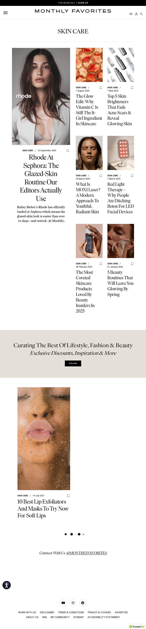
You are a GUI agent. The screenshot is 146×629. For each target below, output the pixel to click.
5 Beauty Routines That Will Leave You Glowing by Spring (120, 283)
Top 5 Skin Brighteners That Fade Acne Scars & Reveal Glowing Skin (119, 109)
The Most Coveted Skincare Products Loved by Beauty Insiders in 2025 (85, 291)
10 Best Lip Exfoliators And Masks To (43, 508)
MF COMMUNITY (60, 617)
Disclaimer (47, 612)
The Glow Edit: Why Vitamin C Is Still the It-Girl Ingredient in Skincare (89, 109)
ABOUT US (32, 617)
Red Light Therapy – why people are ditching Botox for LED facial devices (120, 197)
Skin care (27, 150)
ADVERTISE (121, 612)
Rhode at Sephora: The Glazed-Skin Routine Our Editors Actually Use (41, 178)
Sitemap (78, 617)
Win (44, 617)
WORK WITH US (27, 612)
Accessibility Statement (104, 617)
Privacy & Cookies (99, 612)
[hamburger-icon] (6, 13)
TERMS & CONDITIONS (71, 612)
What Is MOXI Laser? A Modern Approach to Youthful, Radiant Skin (88, 197)
